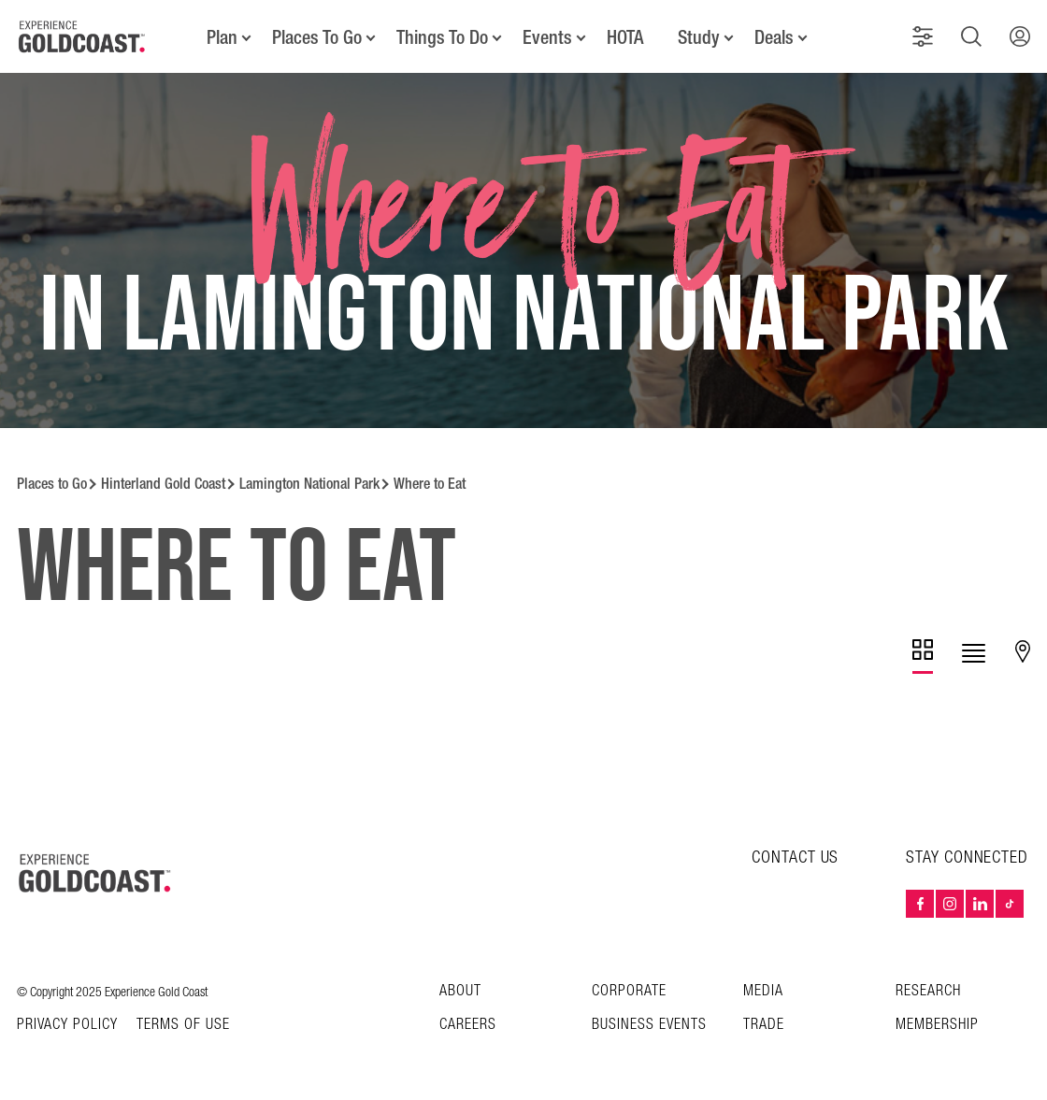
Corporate (629, 991)
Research (928, 991)
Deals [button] (774, 37)
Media (763, 991)
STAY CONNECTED (967, 858)
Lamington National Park (309, 483)
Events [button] (547, 37)
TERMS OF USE (183, 1025)
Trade (763, 1024)
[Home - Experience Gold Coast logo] (82, 36)
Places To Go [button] (317, 37)
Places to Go (52, 483)
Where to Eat (430, 483)
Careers (467, 1024)
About (460, 991)
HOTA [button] (625, 37)
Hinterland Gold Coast (163, 483)
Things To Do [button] (442, 37)
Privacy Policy (67, 1025)
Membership (937, 1024)
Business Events (649, 1024)
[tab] (922, 656)
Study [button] (699, 37)
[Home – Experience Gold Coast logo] (95, 873)
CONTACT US (795, 857)
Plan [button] (222, 37)
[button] (922, 36)
